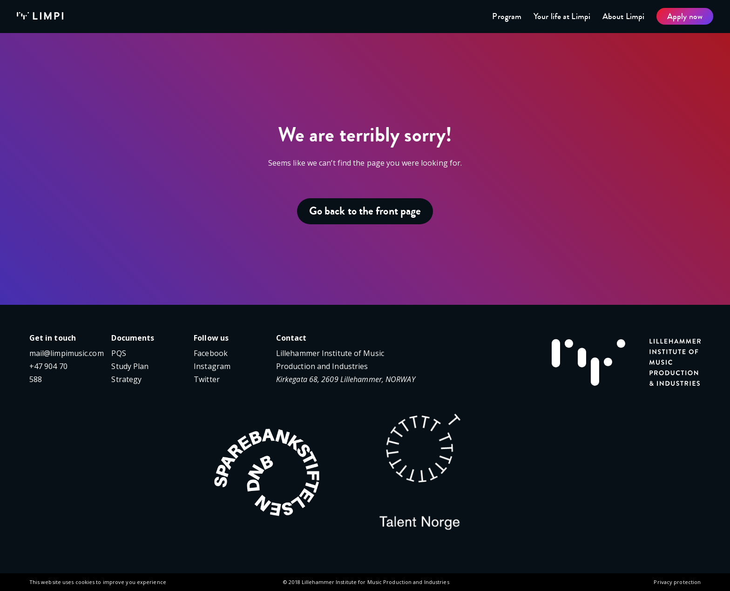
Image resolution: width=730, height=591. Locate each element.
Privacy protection (677, 582)
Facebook (211, 353)
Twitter (207, 379)
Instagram (212, 366)
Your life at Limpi (562, 16)
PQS (118, 353)
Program (506, 16)
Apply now (685, 16)
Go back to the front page (365, 211)
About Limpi (623, 16)
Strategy (126, 379)
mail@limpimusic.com (66, 353)
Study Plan (130, 366)
